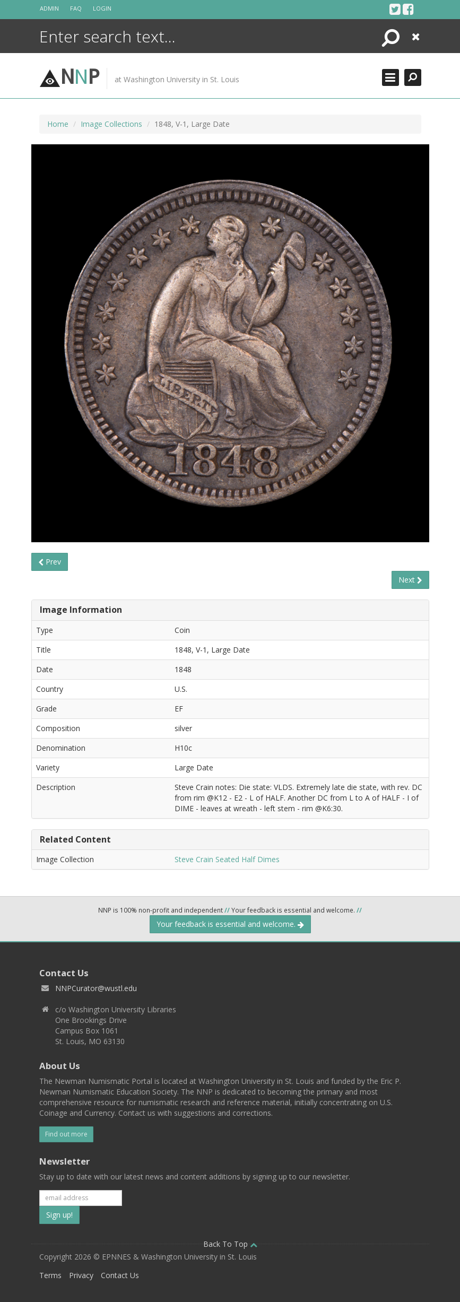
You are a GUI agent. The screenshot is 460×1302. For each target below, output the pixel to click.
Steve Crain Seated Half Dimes (227, 859)
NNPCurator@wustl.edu (96, 988)
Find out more (66, 1134)
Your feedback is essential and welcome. (230, 924)
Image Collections (111, 124)
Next (410, 580)
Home (57, 124)
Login (102, 8)
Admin (49, 8)
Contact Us (120, 1275)
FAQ (76, 8)
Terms (50, 1275)
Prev (49, 562)
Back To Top (230, 1244)
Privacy (81, 1275)
